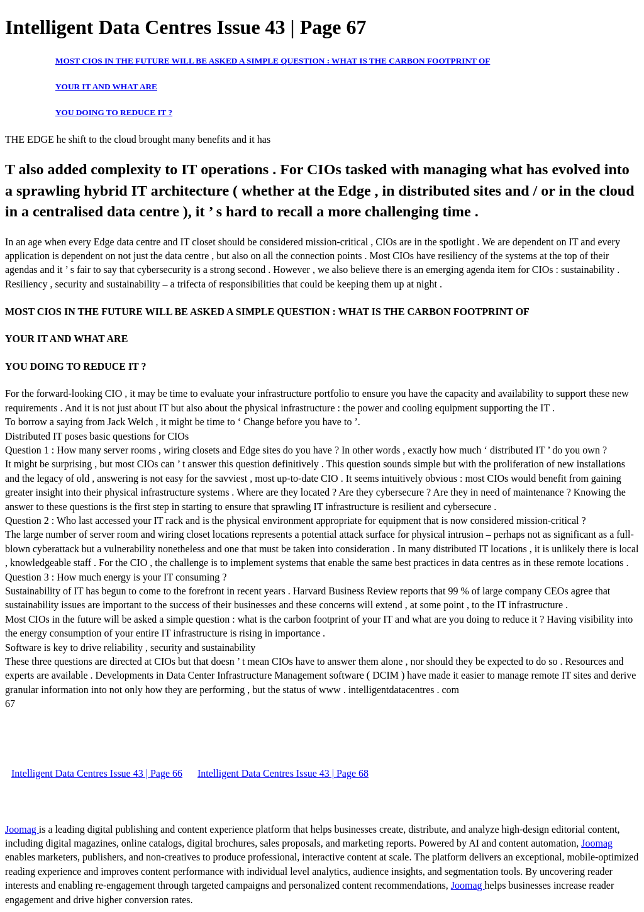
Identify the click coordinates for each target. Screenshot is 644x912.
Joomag (22, 829)
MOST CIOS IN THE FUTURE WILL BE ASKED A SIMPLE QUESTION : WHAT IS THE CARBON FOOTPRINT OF (272, 60)
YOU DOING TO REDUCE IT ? (113, 112)
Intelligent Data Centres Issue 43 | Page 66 (96, 773)
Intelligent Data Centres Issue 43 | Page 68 (283, 773)
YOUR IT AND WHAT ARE (106, 86)
